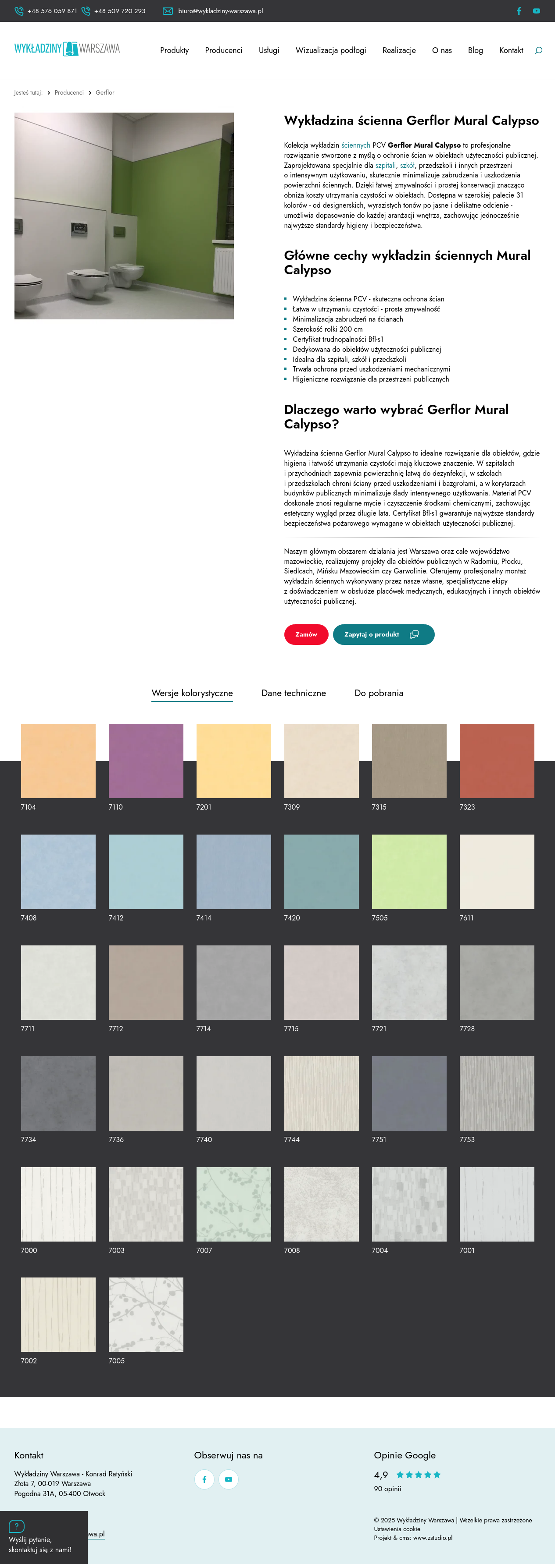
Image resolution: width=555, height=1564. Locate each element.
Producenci (224, 50)
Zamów (307, 634)
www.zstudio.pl (433, 1537)
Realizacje (399, 50)
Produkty (174, 50)
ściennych (356, 145)
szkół (407, 165)
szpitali (386, 165)
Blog (475, 50)
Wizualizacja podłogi (331, 50)
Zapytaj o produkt (371, 634)
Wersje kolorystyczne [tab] (192, 693)
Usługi (269, 50)
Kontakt (511, 50)
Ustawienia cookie (397, 1529)
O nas (442, 50)
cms (404, 1537)
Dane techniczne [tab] (293, 693)
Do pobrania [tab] (378, 693)
